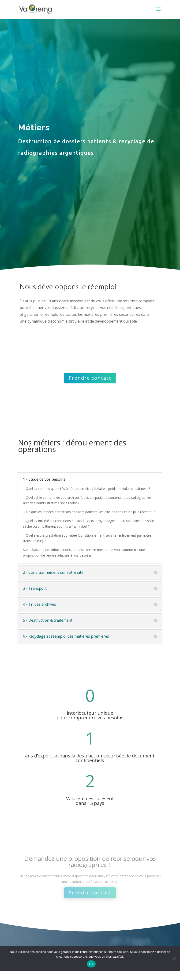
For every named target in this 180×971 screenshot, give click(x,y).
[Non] (174, 958)
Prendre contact (90, 378)
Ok (91, 964)
